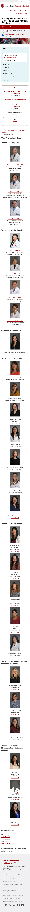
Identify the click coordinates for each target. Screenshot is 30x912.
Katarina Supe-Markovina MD (15, 321)
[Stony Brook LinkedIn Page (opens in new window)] (22, 905)
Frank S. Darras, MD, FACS (15, 192)
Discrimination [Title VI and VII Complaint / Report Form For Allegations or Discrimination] (6, 895)
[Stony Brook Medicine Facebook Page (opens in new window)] (6, 905)
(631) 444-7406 (15, 739)
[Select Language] (23, 1)
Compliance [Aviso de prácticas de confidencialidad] (6, 888)
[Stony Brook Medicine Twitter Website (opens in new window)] (14, 905)
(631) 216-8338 (15, 578)
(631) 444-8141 (15, 714)
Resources (6, 80)
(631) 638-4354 (15, 689)
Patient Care (4, 128)
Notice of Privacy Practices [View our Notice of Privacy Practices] (9, 881)
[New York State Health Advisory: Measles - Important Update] (3, 35)
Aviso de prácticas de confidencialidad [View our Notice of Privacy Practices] (12, 884)
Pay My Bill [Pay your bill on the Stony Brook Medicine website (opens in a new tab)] (19, 13)
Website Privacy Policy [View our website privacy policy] (8, 878)
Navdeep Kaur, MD (15, 250)
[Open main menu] (10, 27)
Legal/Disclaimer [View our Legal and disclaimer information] (7, 874)
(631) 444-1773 (15, 605)
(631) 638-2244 (15, 518)
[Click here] (15, 114)
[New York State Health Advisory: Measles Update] (15, 35)
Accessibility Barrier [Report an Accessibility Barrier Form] (8, 898)
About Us (6, 52)
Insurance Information (9, 77)
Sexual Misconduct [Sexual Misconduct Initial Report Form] (18, 895)
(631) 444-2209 (5, 843)
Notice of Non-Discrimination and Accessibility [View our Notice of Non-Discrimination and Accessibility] (11, 891)
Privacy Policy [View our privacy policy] (17, 874)
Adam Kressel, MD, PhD (15, 219)
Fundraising (6, 70)
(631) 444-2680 (15, 799)
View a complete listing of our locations (13, 870)
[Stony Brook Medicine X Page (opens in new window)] (10, 905)
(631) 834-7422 (15, 778)
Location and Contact (10, 60)
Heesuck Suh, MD (15, 274)
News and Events (7, 73)
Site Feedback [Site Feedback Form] (18, 898)
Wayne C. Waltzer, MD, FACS (15, 165)
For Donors (6, 67)
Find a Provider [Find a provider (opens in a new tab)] (23, 10)
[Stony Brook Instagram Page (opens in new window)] (18, 905)
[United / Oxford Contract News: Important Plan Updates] (14, 31)
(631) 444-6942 (15, 824)
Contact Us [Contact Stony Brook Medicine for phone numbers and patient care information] (12, 10)
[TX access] (15, 121)
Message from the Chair (11, 55)
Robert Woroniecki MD (15, 297)
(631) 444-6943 (15, 632)
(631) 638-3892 (15, 551)
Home (4, 48)
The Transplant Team (10, 57)
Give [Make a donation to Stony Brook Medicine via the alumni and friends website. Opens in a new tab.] (26, 13)
